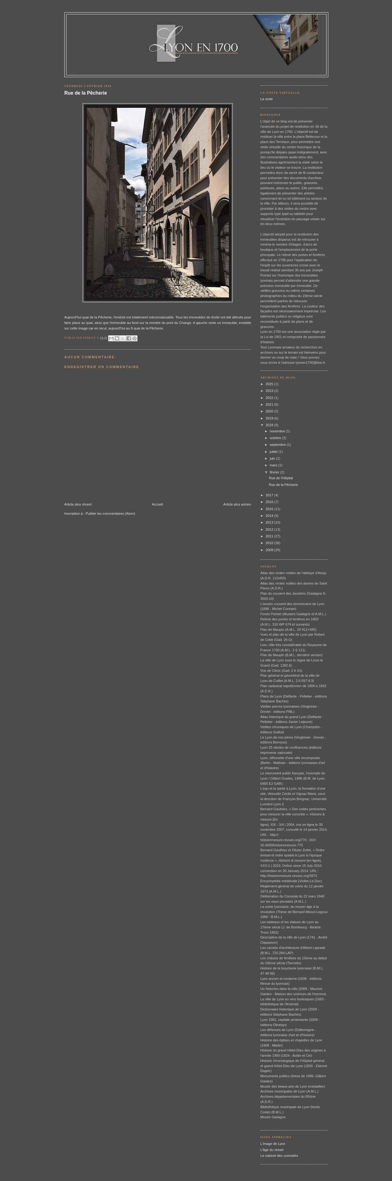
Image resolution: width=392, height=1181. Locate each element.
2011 (270, 536)
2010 (270, 543)
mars (274, 465)
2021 (270, 404)
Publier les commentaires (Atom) (110, 513)
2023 (270, 391)
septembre (278, 444)
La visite (266, 99)
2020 (270, 411)
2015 (270, 509)
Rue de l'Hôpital (281, 478)
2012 (270, 529)
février (275, 472)
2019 (270, 418)
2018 (270, 425)
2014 (270, 515)
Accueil (157, 504)
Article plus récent (78, 504)
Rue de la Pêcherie (85, 93)
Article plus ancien (237, 504)
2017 (270, 495)
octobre (276, 438)
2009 (270, 550)
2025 (270, 384)
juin (273, 458)
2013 (270, 522)
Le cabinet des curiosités (279, 1155)
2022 (270, 398)
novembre (278, 431)
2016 (270, 502)
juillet (274, 451)
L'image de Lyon (272, 1143)
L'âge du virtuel (271, 1150)
